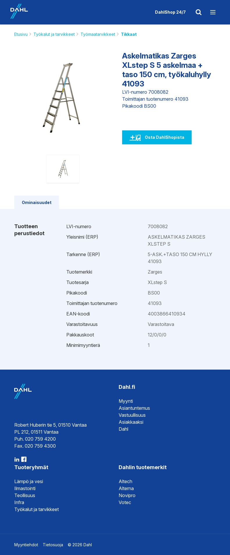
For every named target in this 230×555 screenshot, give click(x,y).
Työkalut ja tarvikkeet (54, 34)
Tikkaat (129, 34)
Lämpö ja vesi (28, 481)
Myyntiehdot (26, 544)
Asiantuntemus (134, 408)
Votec (125, 502)
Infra (19, 502)
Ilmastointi (24, 488)
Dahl (123, 429)
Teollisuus (24, 495)
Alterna (126, 488)
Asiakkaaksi (131, 422)
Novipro (127, 495)
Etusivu (21, 34)
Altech (125, 481)
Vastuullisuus (132, 415)
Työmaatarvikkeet (98, 34)
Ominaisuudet (36, 202)
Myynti (126, 401)
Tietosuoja (53, 544)
